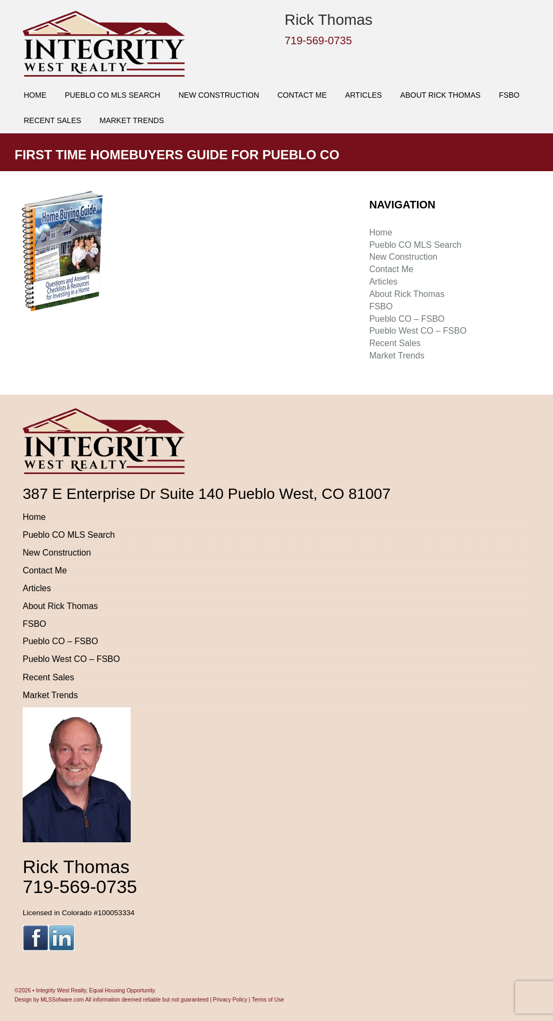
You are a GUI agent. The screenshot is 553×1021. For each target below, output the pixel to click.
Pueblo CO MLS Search (112, 95)
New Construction (218, 95)
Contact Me (302, 95)
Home (35, 95)
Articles (363, 95)
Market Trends (131, 120)
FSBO (509, 95)
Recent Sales (52, 120)
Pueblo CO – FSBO (407, 318)
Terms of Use (268, 1000)
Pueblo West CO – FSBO (418, 330)
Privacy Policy (230, 1000)
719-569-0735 (318, 40)
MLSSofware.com (62, 1000)
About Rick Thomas (440, 95)
